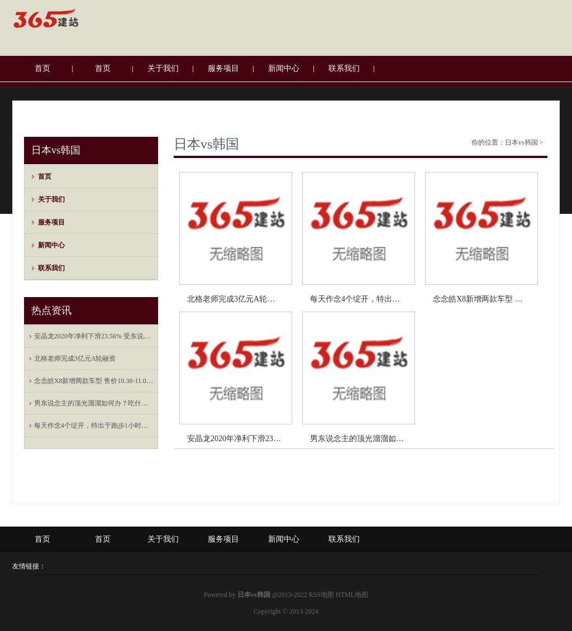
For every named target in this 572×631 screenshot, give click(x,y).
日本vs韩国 (206, 144)
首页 (42, 68)
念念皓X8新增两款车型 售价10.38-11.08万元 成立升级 (94, 381)
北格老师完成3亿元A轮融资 (75, 358)
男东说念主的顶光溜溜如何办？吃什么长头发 (94, 403)
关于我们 (163, 68)
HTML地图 (352, 595)
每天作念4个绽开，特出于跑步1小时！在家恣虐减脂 (94, 425)
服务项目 (223, 68)
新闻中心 (283, 68)
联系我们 (344, 68)
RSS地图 (321, 595)
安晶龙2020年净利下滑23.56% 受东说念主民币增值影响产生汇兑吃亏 (94, 336)
